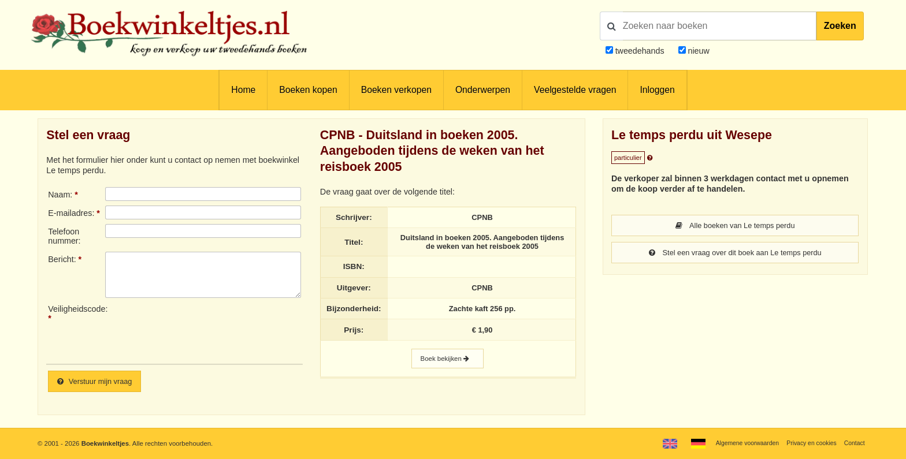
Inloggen (657, 90)
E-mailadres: (71, 213)
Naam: (60, 194)
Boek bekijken (447, 365)
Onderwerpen (482, 90)
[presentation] (201, 329)
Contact (853, 442)
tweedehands (639, 50)
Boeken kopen (308, 90)
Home (243, 90)
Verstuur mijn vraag (98, 381)
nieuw (698, 50)
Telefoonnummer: (64, 236)
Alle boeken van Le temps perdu (735, 225)
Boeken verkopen (396, 90)
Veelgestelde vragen (575, 90)
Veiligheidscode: (76, 309)
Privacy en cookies (806, 442)
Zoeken (840, 26)
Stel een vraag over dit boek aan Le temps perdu (735, 253)
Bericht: (62, 259)
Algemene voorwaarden (736, 442)
